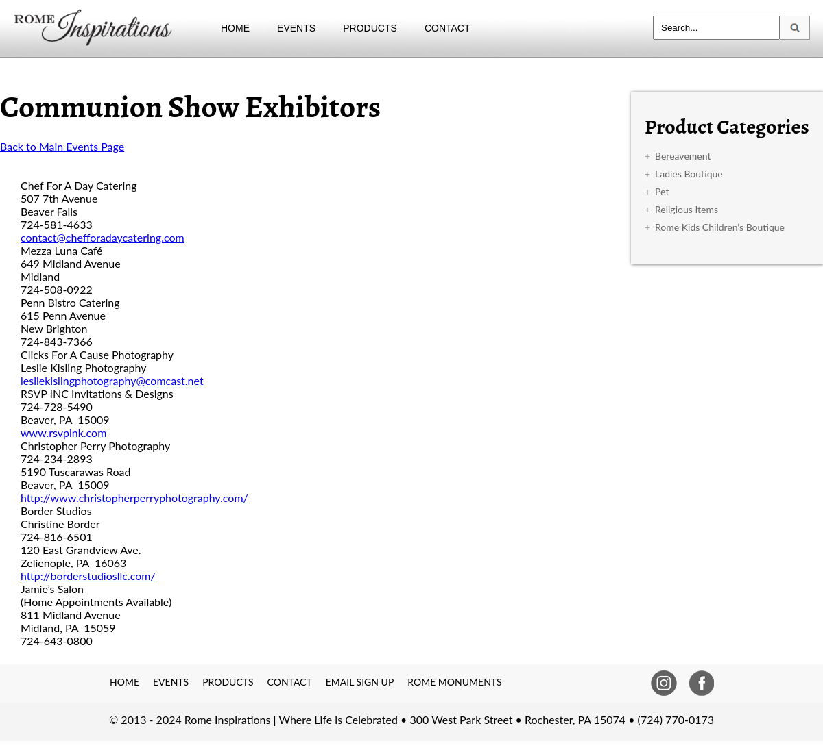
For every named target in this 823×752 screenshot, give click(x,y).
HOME (235, 28)
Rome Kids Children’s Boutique (720, 227)
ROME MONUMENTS (454, 682)
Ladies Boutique (689, 173)
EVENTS (296, 28)
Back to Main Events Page (62, 146)
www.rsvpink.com (63, 432)
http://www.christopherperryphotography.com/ (134, 497)
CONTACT (447, 28)
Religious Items (686, 209)
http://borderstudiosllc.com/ (88, 575)
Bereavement (683, 156)
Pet (662, 191)
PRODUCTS (370, 28)
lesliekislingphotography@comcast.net (112, 380)
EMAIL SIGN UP (360, 682)
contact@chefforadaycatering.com (102, 237)
